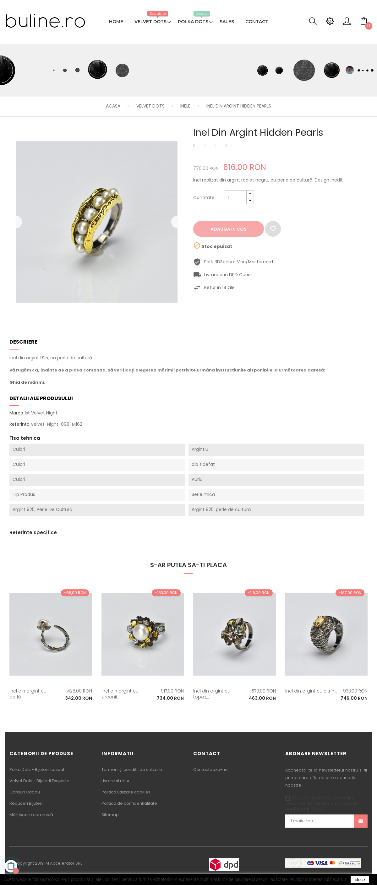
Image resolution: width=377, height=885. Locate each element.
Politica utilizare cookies (125, 792)
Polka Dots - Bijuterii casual (36, 769)
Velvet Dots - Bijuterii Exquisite (39, 781)
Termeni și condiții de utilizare (131, 769)
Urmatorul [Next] (177, 222)
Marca (16, 413)
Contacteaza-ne (210, 769)
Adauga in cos (228, 229)
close (360, 879)
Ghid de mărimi (26, 382)
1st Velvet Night (41, 413)
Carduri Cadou (24, 792)
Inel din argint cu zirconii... (120, 694)
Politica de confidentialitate (129, 803)
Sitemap (110, 815)
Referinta (19, 424)
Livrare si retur (115, 781)
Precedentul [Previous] (15, 222)
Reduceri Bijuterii (26, 803)
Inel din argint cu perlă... (27, 694)
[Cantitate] (236, 197)
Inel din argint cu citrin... (311, 691)
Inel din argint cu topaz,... (211, 694)
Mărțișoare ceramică (31, 815)
